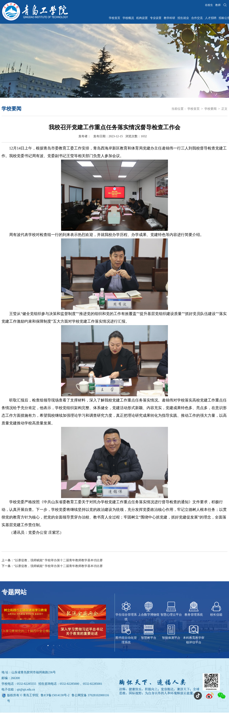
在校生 (209, 5)
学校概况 (128, 17)
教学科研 (169, 17)
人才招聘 (210, 17)
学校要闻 (210, 108)
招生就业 (183, 17)
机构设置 (142, 17)
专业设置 (155, 17)
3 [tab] (59, 646)
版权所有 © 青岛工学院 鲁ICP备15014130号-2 (38, 695)
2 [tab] (54, 646)
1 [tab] (48, 646)
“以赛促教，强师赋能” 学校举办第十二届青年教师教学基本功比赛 (58, 560)
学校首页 (114, 17)
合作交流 (197, 17)
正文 (224, 108)
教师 (218, 5)
